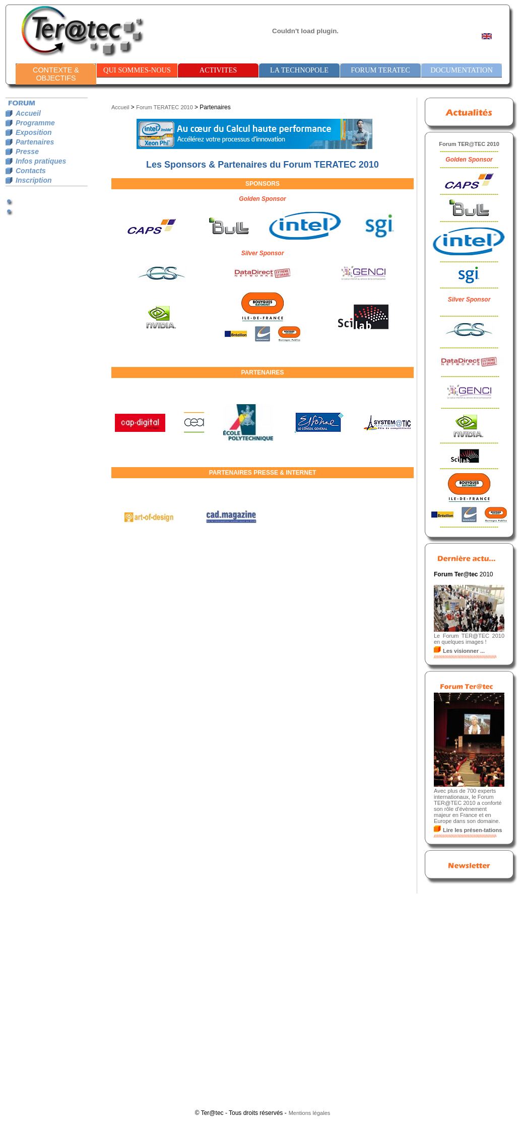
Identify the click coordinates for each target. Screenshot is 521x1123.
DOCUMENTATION (461, 70)
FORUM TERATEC (380, 70)
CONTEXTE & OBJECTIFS (56, 74)
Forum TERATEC (157, 107)
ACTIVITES (218, 70)
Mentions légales (310, 1113)
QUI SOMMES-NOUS (137, 70)
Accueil (120, 107)
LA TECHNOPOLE (299, 70)
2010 (186, 107)
